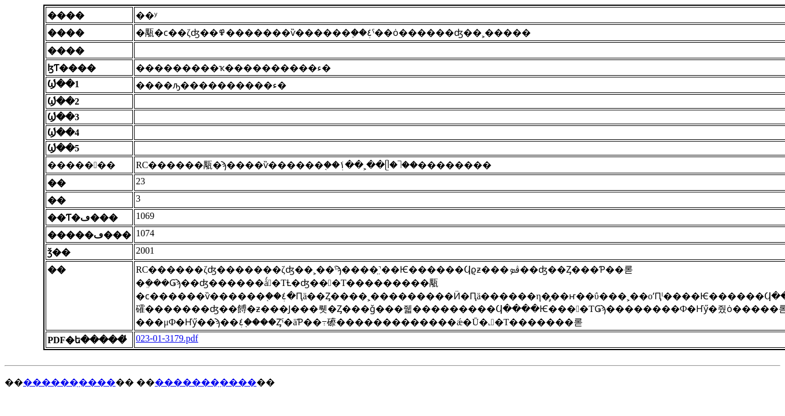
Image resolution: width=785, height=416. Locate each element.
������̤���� (69, 382)
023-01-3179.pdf (167, 338)
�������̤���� (205, 382)
